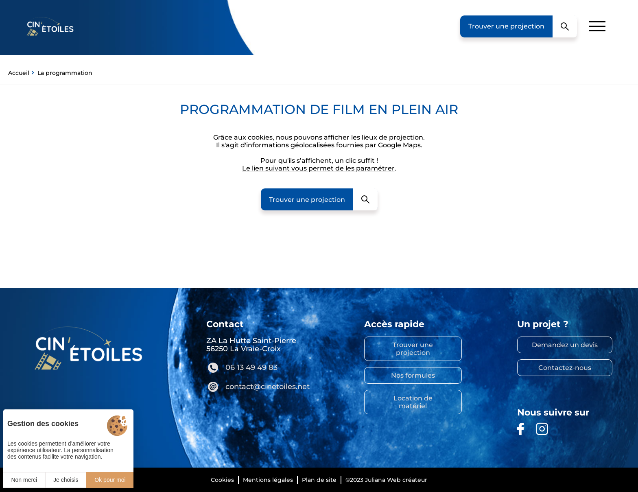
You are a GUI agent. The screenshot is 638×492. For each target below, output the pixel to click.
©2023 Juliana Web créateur (386, 479)
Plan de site (319, 479)
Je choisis (65, 480)
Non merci (24, 480)
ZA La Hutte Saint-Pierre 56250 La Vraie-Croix (251, 345)
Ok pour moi (109, 480)
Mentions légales (268, 479)
